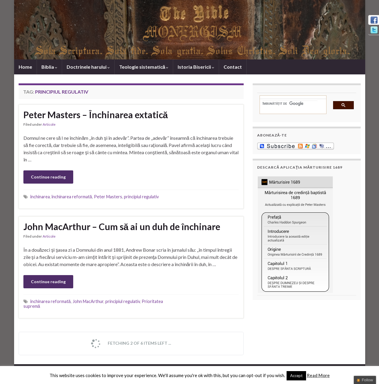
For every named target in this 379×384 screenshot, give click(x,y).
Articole (49, 124)
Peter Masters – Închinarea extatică (95, 114)
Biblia (49, 67)
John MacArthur (88, 301)
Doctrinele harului (88, 67)
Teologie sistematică (144, 67)
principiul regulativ (141, 196)
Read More (318, 375)
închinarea (40, 196)
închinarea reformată (72, 196)
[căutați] (290, 103)
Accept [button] (296, 375)
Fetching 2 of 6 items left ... (131, 343)
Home (25, 67)
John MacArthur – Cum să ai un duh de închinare (122, 226)
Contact (233, 67)
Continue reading (48, 176)
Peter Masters (108, 196)
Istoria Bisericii (196, 67)
